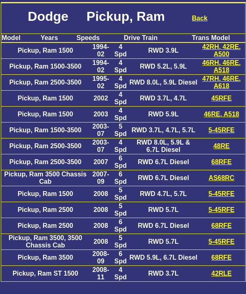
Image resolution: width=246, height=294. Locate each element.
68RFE (221, 161)
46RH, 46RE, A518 (221, 66)
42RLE (221, 273)
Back (199, 18)
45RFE (221, 98)
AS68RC (221, 177)
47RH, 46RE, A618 (221, 82)
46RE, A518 (221, 114)
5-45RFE (221, 130)
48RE (221, 146)
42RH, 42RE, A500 (221, 50)
